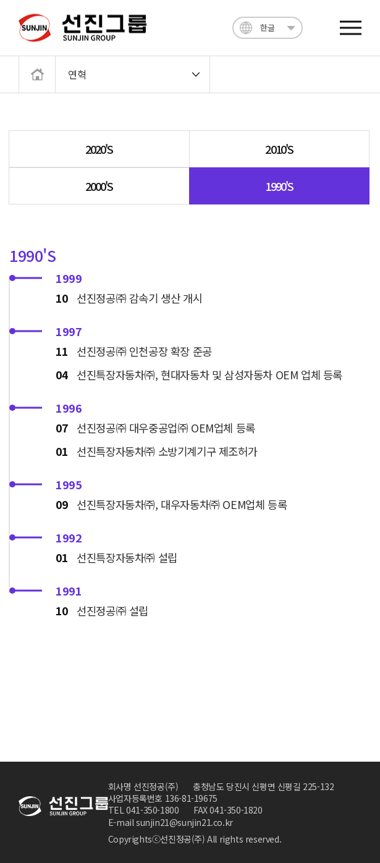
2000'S (99, 186)
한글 (267, 27)
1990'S (279, 186)
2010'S (279, 149)
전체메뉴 (350, 28)
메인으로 (32, 73)
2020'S (99, 149)
